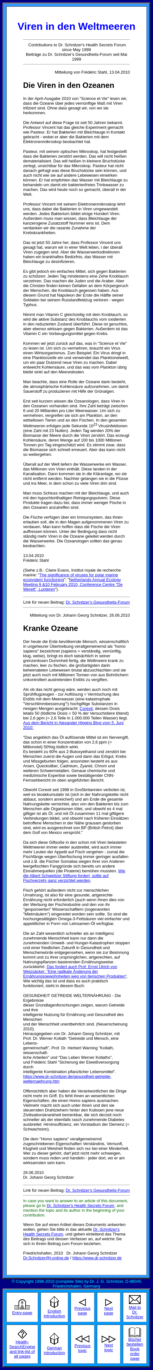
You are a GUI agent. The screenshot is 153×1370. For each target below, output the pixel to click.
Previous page (82, 1310)
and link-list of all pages (22, 1354)
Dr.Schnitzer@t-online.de (46, 1257)
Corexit (86, 708)
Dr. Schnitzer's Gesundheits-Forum (98, 602)
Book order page (134, 1354)
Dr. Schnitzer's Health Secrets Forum (80, 1205)
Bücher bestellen (135, 1342)
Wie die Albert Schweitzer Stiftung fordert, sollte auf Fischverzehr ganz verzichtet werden (74, 876)
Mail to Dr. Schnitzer (134, 1312)
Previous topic (82, 1348)
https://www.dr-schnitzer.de (97, 1257)
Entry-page (22, 1312)
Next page (108, 1310)
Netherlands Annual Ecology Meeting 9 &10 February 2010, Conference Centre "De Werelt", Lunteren (73, 584)
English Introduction (54, 1313)
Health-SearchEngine (22, 1344)
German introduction (54, 1350)
